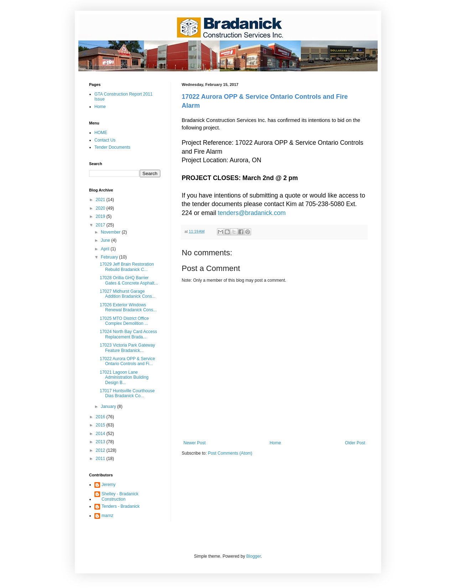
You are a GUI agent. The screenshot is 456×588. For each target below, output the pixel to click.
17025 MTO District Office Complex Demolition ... (124, 321)
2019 (101, 216)
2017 (101, 225)
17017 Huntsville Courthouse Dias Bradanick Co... (127, 393)
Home (275, 442)
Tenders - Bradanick (121, 506)
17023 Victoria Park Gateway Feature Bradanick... (127, 348)
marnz (107, 515)
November (111, 232)
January (109, 406)
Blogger (253, 556)
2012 (101, 450)
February (110, 257)
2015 (101, 425)
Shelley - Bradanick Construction (120, 496)
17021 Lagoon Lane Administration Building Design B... (124, 377)
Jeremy (108, 484)
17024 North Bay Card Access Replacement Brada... (128, 334)
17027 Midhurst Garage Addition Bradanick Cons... (127, 294)
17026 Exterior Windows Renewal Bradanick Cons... (128, 307)
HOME (100, 132)
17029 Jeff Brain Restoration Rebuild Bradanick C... (127, 267)
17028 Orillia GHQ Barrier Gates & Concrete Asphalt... (129, 280)
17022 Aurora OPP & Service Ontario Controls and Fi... (127, 361)
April (105, 248)
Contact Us (104, 140)
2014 (101, 433)
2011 (101, 458)
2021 (101, 199)
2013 (101, 441)
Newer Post (194, 442)
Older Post (355, 442)
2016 (101, 416)
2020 (101, 208)
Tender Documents (112, 147)
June (106, 240)
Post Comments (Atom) (230, 453)
